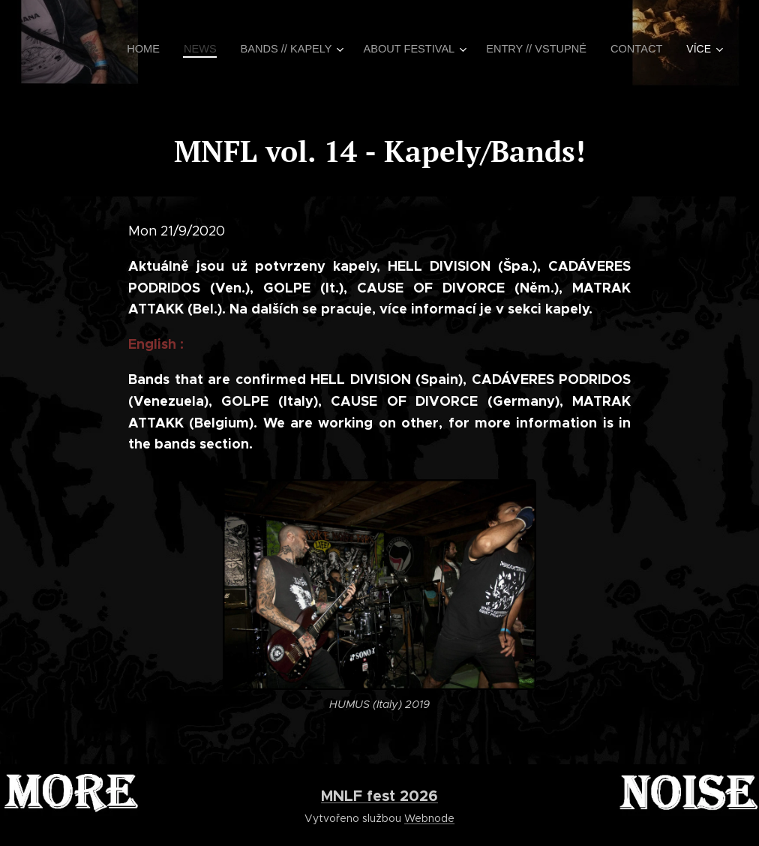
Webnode (429, 818)
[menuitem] (162, 49)
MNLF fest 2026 (379, 796)
